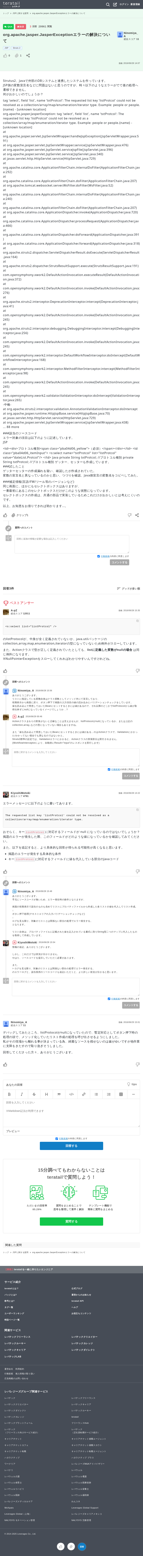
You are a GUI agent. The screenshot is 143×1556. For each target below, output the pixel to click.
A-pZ (14, 610)
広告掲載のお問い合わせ (16, 1378)
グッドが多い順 (131, 588)
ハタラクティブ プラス (83, 1458)
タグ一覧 (8, 1307)
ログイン (124, 4)
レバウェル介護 (12, 1476)
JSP (6, 48)
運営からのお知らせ (81, 1295)
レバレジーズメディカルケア (18, 1501)
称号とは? (9, 1301)
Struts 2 (16, 48)
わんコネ (76, 1501)
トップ (6, 13)
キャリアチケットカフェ (16, 1445)
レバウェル (77, 1470)
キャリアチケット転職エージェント (89, 1451)
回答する (71, 1145)
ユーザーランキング (14, 1313)
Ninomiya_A (131, 34)
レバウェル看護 (79, 1476)
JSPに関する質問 (20, 13)
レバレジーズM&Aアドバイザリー (88, 1464)
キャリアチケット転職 (15, 1451)
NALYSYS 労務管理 (81, 1520)
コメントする (119, 562)
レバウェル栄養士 (80, 1489)
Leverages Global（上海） (17, 1514)
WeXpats (9, 1508)
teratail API (78, 1301)
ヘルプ (75, 1307)
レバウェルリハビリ (14, 1489)
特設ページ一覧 (12, 1320)
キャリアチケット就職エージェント (89, 1439)
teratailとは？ (11, 1288)
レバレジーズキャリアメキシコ (87, 1514)
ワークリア (9, 1464)
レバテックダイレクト (83, 1350)
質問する (71, 1221)
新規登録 (135, 4)
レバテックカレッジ (82, 1343)
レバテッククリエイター (85, 1337)
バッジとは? (10, 1295)
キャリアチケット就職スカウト (87, 1445)
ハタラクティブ (12, 1458)
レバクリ (8, 1470)
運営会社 (8, 1369)
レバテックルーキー (15, 1343)
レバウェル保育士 (13, 1482)
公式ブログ (77, 1288)
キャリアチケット (13, 1439)
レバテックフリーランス (17, 1337)
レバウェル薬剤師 (80, 1495)
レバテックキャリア (15, 1350)
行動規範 (105, 556)
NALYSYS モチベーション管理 (19, 1520)
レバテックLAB (12, 1356)
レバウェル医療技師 (81, 1482)
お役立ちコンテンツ (81, 1313)
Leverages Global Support (85, 1508)
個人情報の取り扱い (25, 1373)
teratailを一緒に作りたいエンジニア (33, 1269)
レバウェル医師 (12, 1495)
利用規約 (19, 1369)
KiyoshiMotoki (20, 793)
